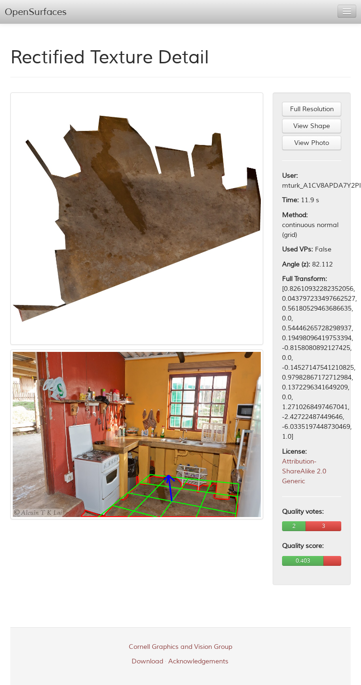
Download (147, 661)
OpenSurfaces (36, 12)
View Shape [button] (311, 126)
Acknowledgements (198, 661)
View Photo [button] (311, 143)
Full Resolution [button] (312, 109)
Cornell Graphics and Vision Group (180, 647)
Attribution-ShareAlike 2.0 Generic (304, 471)
